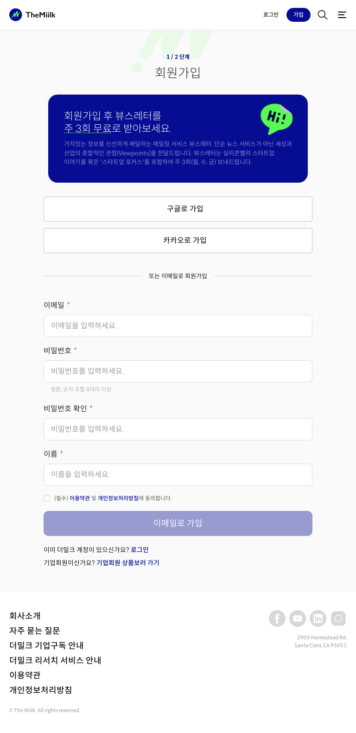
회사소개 (25, 616)
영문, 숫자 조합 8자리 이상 (81, 389)
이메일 (54, 305)
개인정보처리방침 (118, 498)
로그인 (140, 550)
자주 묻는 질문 (34, 631)
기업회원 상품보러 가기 (127, 563)
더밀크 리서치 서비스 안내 (55, 661)
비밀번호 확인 (65, 409)
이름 (50, 454)
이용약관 (80, 498)
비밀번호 (57, 351)
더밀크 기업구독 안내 (46, 646)
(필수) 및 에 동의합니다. (113, 498)
